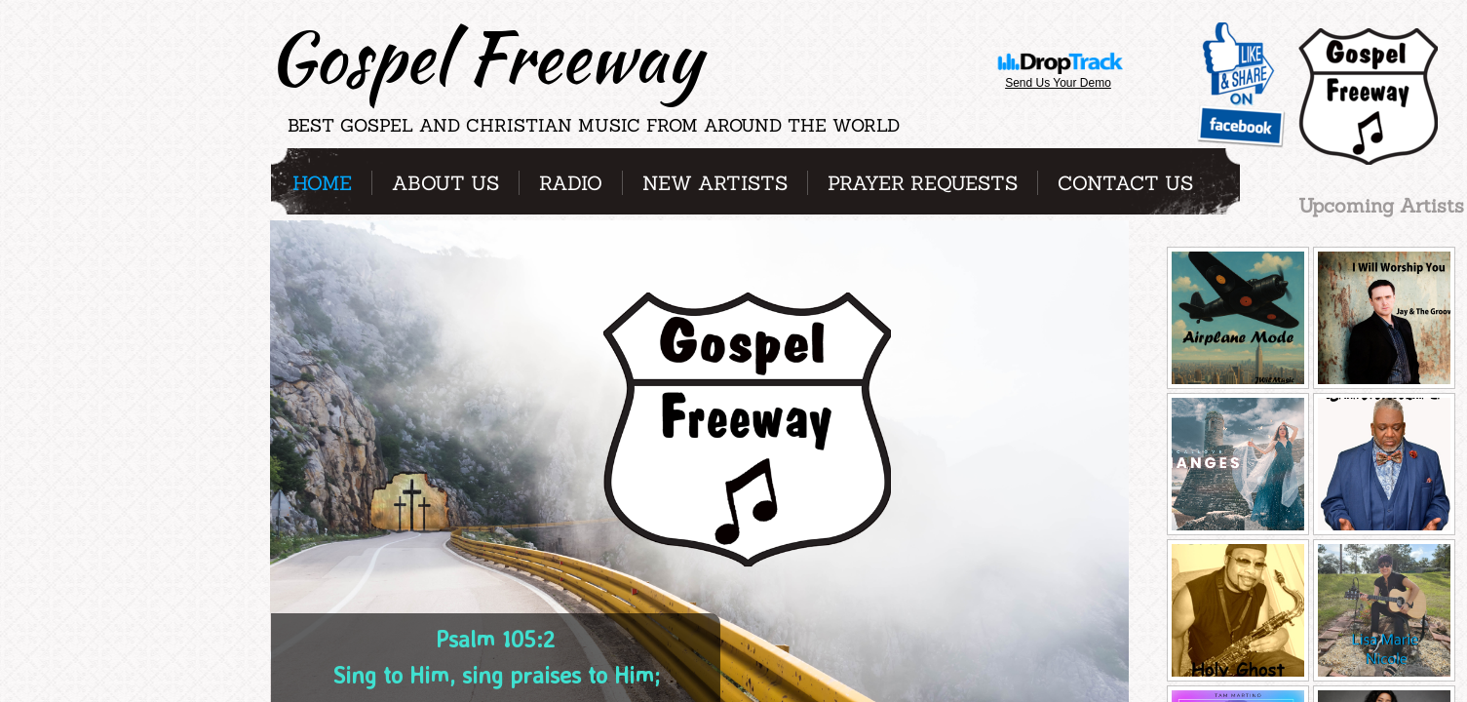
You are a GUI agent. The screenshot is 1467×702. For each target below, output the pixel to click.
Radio (570, 183)
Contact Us (1125, 183)
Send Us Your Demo (1058, 83)
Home (322, 183)
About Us (445, 183)
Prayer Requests (923, 183)
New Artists (715, 183)
